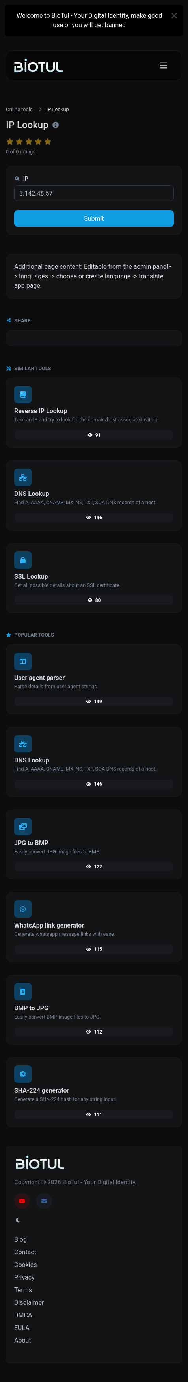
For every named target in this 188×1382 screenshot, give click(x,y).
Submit (94, 218)
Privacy (24, 1277)
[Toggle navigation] (163, 65)
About (22, 1340)
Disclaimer (29, 1302)
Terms (23, 1290)
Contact (25, 1252)
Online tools (19, 109)
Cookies (25, 1264)
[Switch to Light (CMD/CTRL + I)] (18, 1220)
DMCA (23, 1315)
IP (21, 178)
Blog (20, 1239)
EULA (22, 1328)
